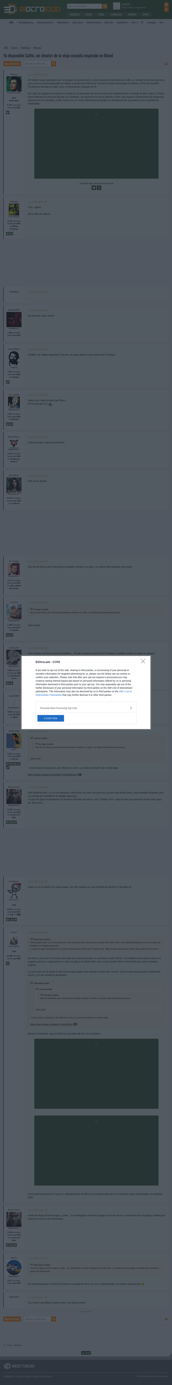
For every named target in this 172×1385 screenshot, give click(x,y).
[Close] (144, 662)
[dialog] (86, 692)
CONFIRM (53, 718)
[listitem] (86, 708)
